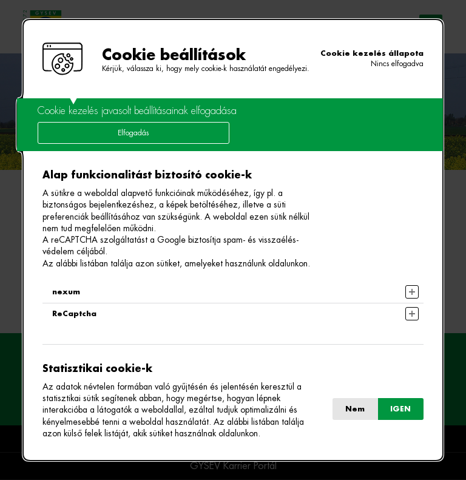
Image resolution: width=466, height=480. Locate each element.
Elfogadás (133, 133)
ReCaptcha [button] (74, 313)
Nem (355, 409)
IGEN (400, 409)
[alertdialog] (232, 240)
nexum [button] (66, 292)
